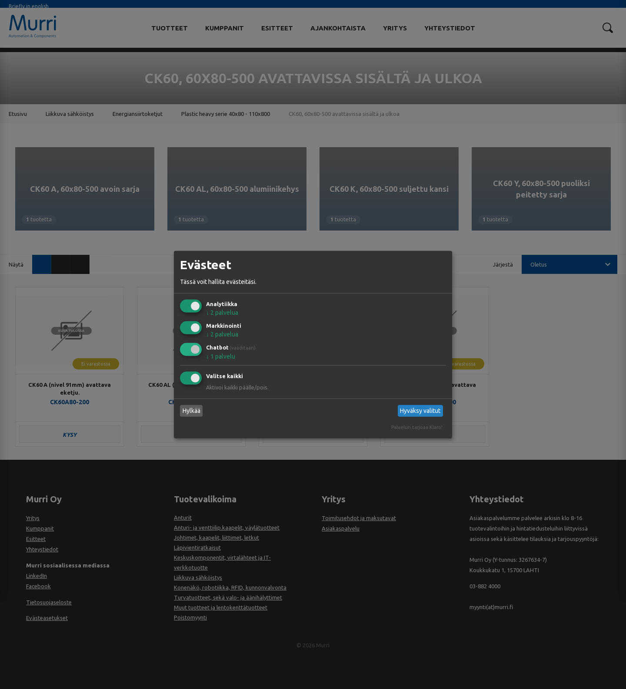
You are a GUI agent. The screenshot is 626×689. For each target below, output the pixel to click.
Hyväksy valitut (420, 410)
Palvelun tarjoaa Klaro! (417, 427)
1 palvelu (220, 356)
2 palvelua (222, 312)
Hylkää (191, 410)
